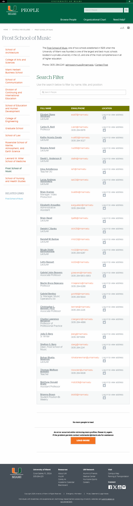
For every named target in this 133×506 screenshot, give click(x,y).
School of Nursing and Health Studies (15, 179)
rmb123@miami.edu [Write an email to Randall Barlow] (80, 239)
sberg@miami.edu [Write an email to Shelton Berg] (79, 344)
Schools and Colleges (21, 29)
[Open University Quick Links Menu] (129, 1)
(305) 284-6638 (78, 373)
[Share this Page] (128, 28)
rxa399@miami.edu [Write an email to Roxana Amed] (80, 148)
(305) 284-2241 (78, 348)
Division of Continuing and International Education (13, 94)
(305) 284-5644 (78, 297)
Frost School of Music (44, 30)
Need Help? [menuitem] (119, 20)
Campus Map (113, 474)
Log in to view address (112, 115)
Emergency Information (74, 494)
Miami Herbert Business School (14, 71)
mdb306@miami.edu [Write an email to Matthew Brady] (81, 382)
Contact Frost (101, 65)
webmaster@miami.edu (90, 435)
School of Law (13, 135)
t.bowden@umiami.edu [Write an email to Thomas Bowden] (82, 370)
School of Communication (14, 81)
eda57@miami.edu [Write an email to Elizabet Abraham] (79, 115)
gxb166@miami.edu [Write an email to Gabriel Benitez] (80, 294)
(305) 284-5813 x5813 (81, 276)
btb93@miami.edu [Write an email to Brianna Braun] (79, 395)
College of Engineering (11, 120)
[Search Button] (126, 10)
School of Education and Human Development (16, 109)
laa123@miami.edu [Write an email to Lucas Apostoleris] (79, 180)
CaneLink (62, 479)
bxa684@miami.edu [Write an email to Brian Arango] (80, 192)
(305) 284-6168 (78, 208)
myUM (61, 476)
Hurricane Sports (90, 479)
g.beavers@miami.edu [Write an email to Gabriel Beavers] (81, 273)
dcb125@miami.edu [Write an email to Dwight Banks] (80, 229)
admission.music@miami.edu (80, 65)
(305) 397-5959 (78, 337)
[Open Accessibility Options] (3, 1)
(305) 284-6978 (78, 130)
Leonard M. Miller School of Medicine (15, 160)
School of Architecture (12, 51)
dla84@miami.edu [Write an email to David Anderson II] (79, 159)
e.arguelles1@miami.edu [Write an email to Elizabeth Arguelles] (82, 205)
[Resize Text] (122, 28)
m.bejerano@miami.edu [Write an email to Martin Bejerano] (82, 283)
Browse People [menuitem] (68, 20)
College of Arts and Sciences (15, 61)
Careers (86, 482)
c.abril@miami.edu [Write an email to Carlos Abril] (79, 127)
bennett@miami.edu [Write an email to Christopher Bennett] (80, 307)
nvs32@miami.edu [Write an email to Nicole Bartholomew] (79, 250)
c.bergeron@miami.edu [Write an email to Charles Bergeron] (82, 319)
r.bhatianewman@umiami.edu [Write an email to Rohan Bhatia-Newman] (85, 357)
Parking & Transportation (118, 476)
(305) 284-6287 (78, 253)
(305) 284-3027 (78, 141)
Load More (83, 440)
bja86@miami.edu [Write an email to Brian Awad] (79, 218)
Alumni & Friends (90, 474)
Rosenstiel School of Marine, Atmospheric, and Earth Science (16, 147)
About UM (62, 474)
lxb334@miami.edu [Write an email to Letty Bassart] (80, 262)
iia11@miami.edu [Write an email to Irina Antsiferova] (78, 169)
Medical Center (89, 476)
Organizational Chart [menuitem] (95, 20)
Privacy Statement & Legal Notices (98, 494)
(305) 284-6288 (78, 286)
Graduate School (14, 128)
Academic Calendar (66, 482)
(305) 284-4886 (78, 322)
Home (5, 29)
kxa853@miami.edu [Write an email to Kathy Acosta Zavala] (80, 138)
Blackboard (63, 485)
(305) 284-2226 (78, 310)
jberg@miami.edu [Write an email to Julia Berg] (79, 334)
